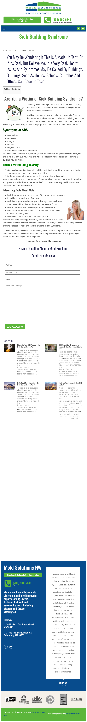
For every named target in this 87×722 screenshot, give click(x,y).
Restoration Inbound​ (73, 713)
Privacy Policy (36, 712)
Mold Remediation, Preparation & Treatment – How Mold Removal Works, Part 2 (70, 347)
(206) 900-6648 (62, 19)
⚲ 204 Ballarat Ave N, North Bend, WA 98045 (19, 626)
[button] (4, 28)
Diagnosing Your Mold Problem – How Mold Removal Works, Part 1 (28, 346)
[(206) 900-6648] (47, 20)
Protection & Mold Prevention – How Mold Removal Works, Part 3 (28, 384)
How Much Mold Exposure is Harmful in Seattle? (70, 384)
